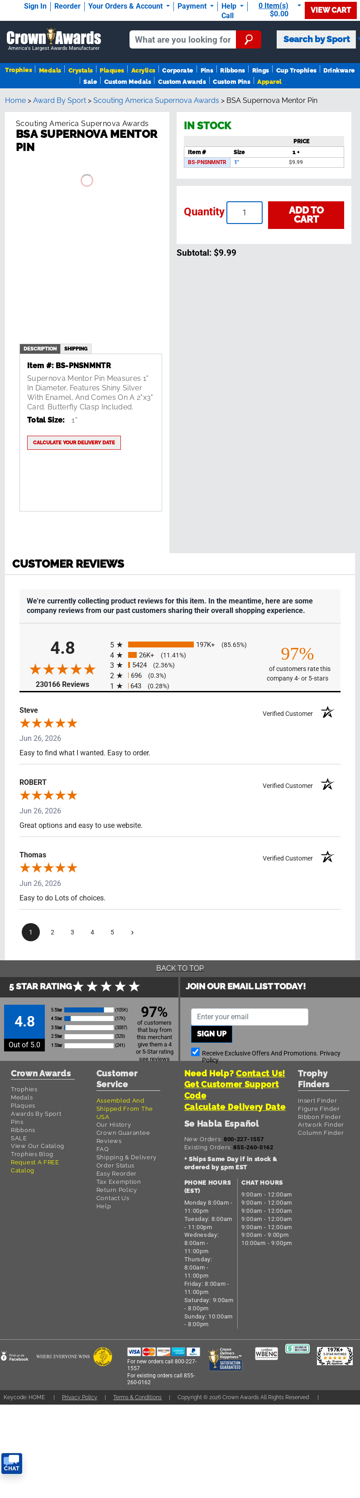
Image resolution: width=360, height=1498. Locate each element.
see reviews (154, 1058)
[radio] (180, 644)
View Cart (331, 10)
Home (15, 100)
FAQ (102, 1149)
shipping (75, 348)
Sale (90, 81)
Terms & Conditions (137, 1397)
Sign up (211, 1034)
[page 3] (72, 932)
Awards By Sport (36, 1113)
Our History (113, 1124)
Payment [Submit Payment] (193, 6)
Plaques (112, 70)
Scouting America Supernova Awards (156, 100)
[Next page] (132, 932)
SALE (19, 1138)
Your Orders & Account (126, 6)
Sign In (35, 6)
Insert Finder (317, 1100)
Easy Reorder (116, 1173)
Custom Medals (127, 81)
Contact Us (113, 1198)
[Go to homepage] (54, 39)
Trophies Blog (32, 1154)
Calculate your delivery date (74, 442)
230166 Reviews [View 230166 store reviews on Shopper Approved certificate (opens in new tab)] (71, 684)
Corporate (177, 70)
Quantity (204, 211)
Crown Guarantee (123, 1132)
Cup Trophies (296, 70)
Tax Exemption (118, 1181)
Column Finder (321, 1132)
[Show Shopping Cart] (278, 10)
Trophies (18, 70)
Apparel (269, 81)
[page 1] (31, 932)
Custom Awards (182, 81)
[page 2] (52, 932)
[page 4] (92, 932)
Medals (50, 70)
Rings (260, 70)
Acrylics (143, 70)
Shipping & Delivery (126, 1157)
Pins (207, 70)
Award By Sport (59, 100)
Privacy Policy (79, 1397)
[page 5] (112, 932)
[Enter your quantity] (244, 212)
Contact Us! (260, 1073)
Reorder (67, 6)
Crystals (80, 70)
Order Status (115, 1165)
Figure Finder (319, 1108)
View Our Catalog (37, 1146)
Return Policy (116, 1190)
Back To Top (180, 968)
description (40, 348)
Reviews (109, 1141)
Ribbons (232, 70)
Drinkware (339, 70)
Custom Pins (231, 81)
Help (103, 1206)
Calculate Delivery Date (235, 1107)
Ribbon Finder (319, 1117)
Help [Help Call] (229, 6)
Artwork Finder (321, 1124)
